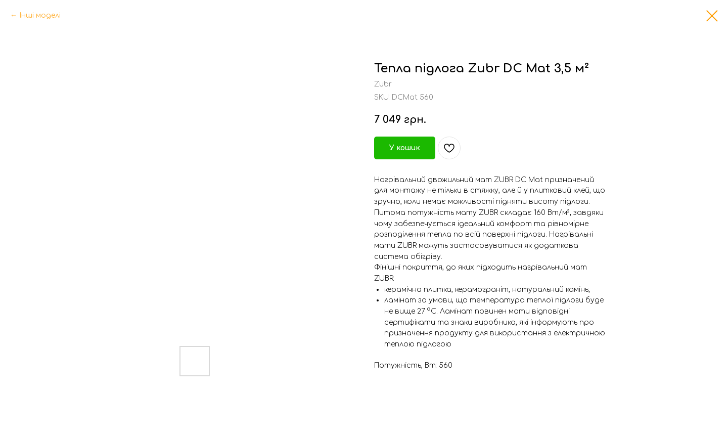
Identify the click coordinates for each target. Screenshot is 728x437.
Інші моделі (40, 15)
